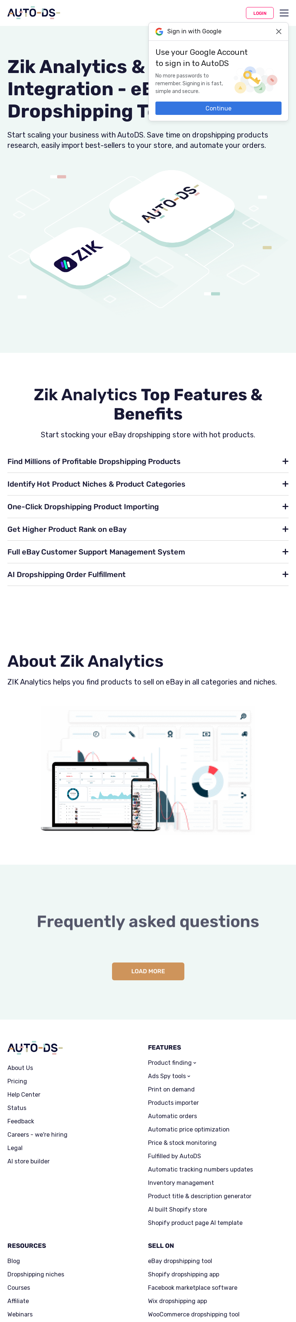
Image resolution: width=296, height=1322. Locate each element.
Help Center (23, 1095)
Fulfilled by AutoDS (174, 1156)
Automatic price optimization (189, 1130)
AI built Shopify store (177, 1210)
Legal (15, 1148)
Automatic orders (172, 1116)
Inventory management (181, 1183)
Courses (18, 1288)
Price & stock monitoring (182, 1143)
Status (16, 1108)
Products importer (173, 1103)
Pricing (17, 1081)
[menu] (284, 13)
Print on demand (171, 1090)
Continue (218, 108)
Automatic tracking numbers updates (200, 1170)
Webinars (20, 1315)
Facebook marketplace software (192, 1288)
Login (259, 13)
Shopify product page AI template (195, 1223)
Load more (148, 971)
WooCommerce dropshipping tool (194, 1315)
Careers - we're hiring (37, 1135)
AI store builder (28, 1161)
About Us (20, 1068)
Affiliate (18, 1301)
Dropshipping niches (35, 1275)
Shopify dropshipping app (183, 1275)
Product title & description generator (199, 1196)
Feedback (20, 1121)
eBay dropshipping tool (180, 1261)
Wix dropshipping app (177, 1301)
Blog (13, 1261)
